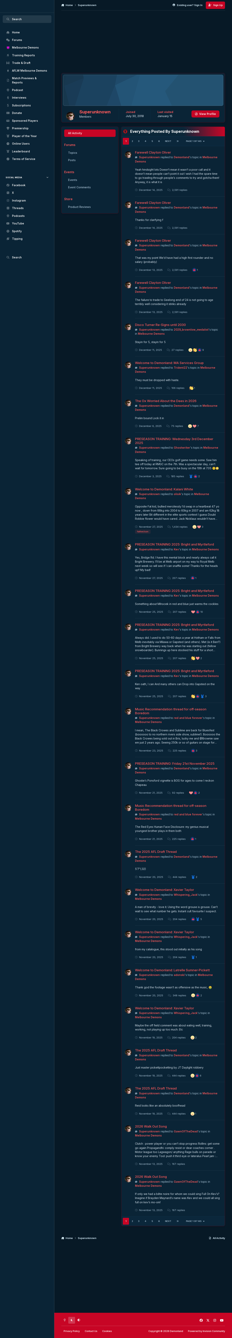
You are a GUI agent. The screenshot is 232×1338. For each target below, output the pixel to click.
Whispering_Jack (185, 904)
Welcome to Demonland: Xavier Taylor (164, 899)
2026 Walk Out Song (151, 1136)
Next (168, 150)
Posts (71, 169)
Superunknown (149, 167)
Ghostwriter (182, 457)
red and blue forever (188, 727)
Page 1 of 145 (195, 150)
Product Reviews (79, 216)
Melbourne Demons (151, 343)
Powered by (206, 1331)
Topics (72, 162)
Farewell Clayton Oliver (153, 162)
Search (14, 19)
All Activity (75, 142)
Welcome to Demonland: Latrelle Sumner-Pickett (172, 980)
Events (72, 189)
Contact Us (91, 1331)
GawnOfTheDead (186, 1141)
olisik (177, 503)
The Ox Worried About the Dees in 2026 (166, 411)
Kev (176, 559)
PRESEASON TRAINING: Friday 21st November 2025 (175, 773)
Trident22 (180, 377)
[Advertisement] (143, 42)
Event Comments (79, 197)
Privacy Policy (72, 1331)
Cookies (107, 1331)
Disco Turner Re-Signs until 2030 (160, 334)
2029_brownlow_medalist (191, 339)
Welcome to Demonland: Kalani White (164, 499)
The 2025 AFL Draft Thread (156, 861)
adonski (179, 984)
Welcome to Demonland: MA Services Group (169, 372)
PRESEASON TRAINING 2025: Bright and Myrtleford (174, 554)
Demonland (181, 167)
